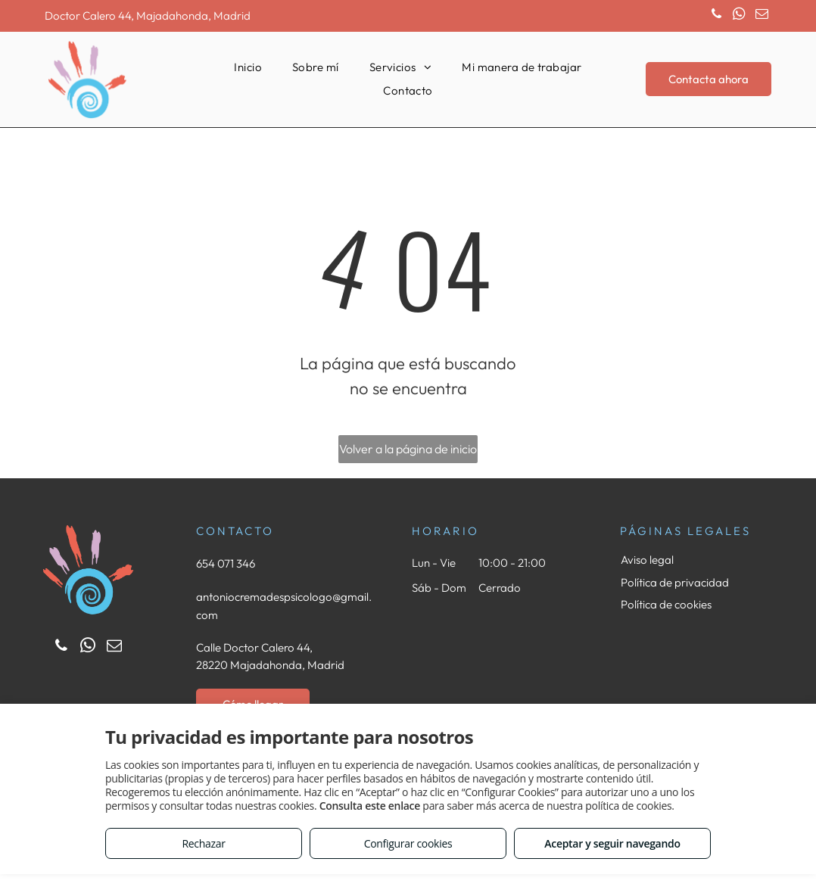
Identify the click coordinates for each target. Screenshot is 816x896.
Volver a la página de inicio (408, 448)
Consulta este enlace (369, 805)
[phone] (716, 16)
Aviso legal (647, 559)
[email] (761, 16)
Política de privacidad (675, 582)
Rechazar (203, 843)
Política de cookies (666, 604)
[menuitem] (248, 67)
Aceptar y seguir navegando (612, 843)
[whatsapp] (739, 16)
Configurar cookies (408, 843)
